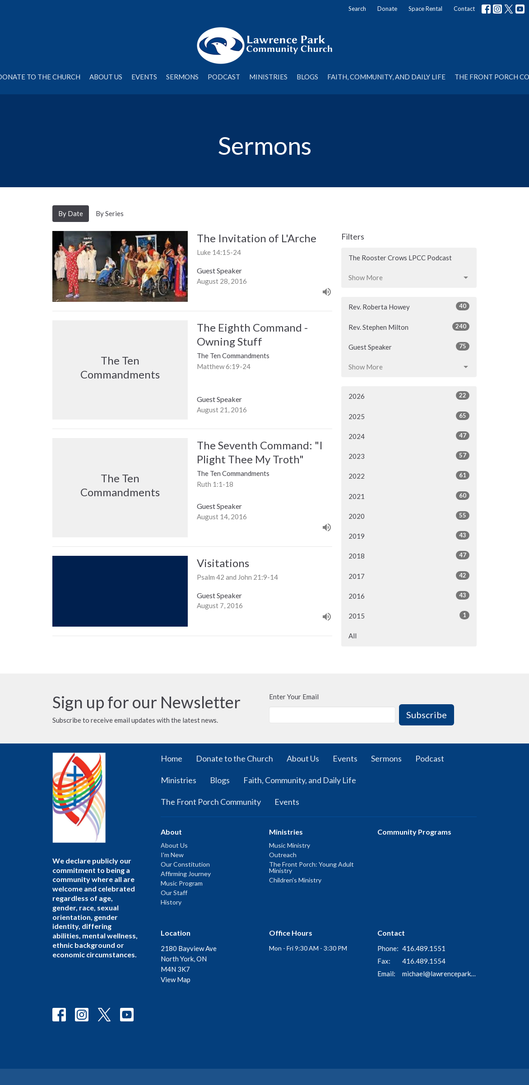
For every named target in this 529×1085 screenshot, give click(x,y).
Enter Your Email (294, 697)
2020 (408, 515)
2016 (408, 595)
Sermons (182, 77)
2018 (408, 555)
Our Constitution (185, 864)
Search (357, 8)
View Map (175, 979)
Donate (387, 8)
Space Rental (425, 8)
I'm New (172, 855)
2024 (408, 435)
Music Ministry (289, 845)
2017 (408, 575)
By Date (70, 213)
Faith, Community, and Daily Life (386, 77)
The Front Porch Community (211, 802)
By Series (110, 213)
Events (144, 77)
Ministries (268, 77)
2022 (408, 475)
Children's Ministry (295, 880)
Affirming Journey (186, 873)
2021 (408, 495)
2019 (408, 535)
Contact (464, 8)
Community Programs (414, 831)
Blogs (307, 77)
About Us (105, 77)
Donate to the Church (234, 758)
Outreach (283, 855)
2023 (408, 455)
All (352, 636)
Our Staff (174, 892)
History (171, 902)
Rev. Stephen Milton (408, 326)
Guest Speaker (408, 346)
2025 (408, 415)
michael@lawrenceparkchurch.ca (439, 974)
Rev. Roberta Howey (408, 306)
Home (171, 758)
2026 (408, 395)
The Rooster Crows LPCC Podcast (400, 258)
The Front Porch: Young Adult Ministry (311, 867)
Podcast (224, 77)
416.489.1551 (423, 948)
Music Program (182, 883)
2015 (408, 615)
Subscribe (426, 714)
